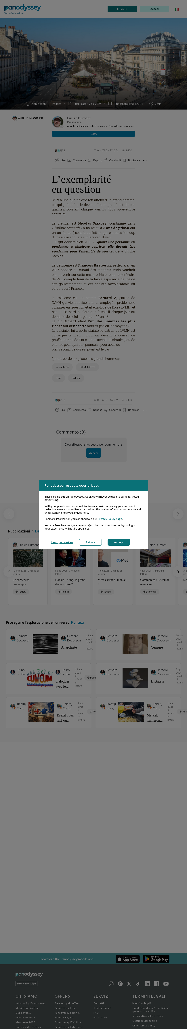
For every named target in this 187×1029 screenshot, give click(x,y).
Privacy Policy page (110, 518)
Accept (119, 542)
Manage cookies (62, 542)
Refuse (90, 542)
